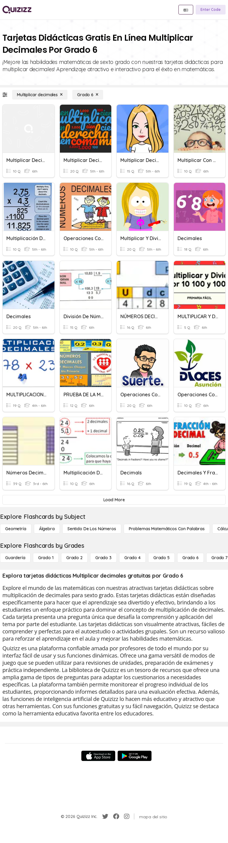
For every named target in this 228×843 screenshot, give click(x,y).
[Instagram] (126, 816)
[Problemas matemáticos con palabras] (167, 529)
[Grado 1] (46, 558)
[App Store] (98, 756)
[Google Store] (134, 756)
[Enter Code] (211, 9)
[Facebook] (116, 816)
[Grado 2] (74, 558)
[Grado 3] (103, 558)
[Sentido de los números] (91, 529)
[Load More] (114, 500)
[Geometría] (15, 529)
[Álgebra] (47, 529)
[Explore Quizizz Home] (16, 10)
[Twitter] (105, 816)
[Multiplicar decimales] (39, 95)
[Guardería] (15, 558)
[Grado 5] (161, 558)
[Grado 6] (87, 95)
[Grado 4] (132, 558)
